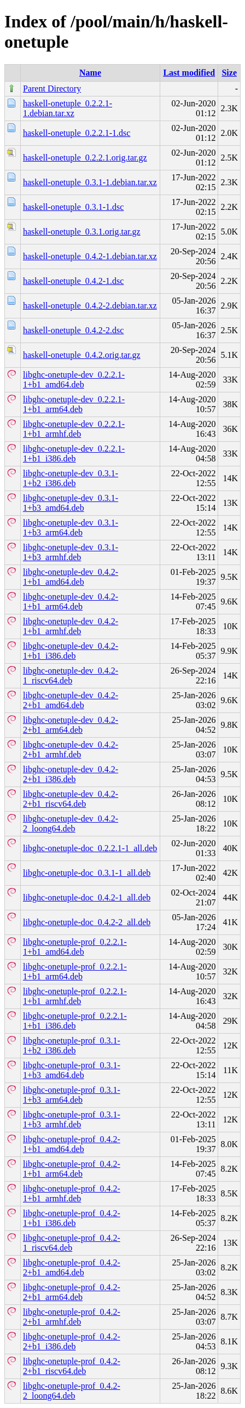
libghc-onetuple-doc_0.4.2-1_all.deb (86, 897)
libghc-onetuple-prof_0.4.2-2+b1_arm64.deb (71, 1292)
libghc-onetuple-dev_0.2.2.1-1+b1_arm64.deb (74, 404)
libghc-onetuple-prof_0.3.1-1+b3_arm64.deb (71, 1094)
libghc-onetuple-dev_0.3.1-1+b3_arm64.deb (70, 527)
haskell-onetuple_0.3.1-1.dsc (73, 207)
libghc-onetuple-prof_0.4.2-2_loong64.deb (71, 1390)
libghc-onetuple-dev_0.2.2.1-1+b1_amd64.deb (74, 379)
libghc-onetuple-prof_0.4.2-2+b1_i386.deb (71, 1341)
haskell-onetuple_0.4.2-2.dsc (73, 330)
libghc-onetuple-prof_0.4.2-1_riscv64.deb (71, 1242)
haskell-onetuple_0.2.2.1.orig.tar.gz (85, 157)
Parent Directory (52, 88)
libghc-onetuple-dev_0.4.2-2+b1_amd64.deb (70, 700)
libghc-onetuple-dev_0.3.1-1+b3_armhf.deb (70, 552)
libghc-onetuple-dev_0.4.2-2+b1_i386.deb (70, 774)
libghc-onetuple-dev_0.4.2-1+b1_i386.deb (70, 650)
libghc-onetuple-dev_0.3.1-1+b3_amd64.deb (70, 502)
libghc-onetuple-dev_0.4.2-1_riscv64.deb (70, 675)
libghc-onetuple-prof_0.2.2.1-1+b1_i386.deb (75, 1020)
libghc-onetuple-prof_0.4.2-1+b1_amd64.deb (71, 1144)
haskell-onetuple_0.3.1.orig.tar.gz (82, 231)
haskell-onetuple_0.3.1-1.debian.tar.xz (90, 182)
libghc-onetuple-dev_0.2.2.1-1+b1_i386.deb (74, 453)
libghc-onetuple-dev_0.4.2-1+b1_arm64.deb (70, 601)
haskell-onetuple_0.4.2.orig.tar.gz (82, 355)
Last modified (189, 72)
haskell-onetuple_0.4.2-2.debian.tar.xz (90, 305)
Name (90, 72)
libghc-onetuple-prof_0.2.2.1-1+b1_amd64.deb (75, 946)
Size (229, 72)
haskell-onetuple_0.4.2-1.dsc (73, 281)
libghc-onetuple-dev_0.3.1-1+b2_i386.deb (70, 478)
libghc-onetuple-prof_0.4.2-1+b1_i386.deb (71, 1218)
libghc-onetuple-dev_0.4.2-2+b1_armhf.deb (70, 749)
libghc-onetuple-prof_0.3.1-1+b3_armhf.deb (71, 1119)
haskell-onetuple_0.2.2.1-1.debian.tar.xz (67, 108)
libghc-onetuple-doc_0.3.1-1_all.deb (86, 872)
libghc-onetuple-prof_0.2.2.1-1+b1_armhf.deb (75, 996)
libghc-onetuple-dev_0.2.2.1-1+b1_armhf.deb (74, 428)
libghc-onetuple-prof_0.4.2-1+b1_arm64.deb (71, 1168)
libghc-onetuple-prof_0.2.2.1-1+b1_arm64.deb (75, 971)
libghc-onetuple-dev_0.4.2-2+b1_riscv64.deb (70, 798)
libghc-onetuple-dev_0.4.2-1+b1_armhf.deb (70, 626)
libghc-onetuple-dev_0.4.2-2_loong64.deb (70, 823)
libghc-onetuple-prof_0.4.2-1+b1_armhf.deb (71, 1193)
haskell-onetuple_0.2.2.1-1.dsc (76, 133)
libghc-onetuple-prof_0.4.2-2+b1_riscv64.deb (71, 1366)
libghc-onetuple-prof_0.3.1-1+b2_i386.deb (71, 1045)
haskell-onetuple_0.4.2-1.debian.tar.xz (90, 256)
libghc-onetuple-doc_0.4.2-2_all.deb (86, 922)
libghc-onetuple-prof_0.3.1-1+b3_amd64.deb (71, 1070)
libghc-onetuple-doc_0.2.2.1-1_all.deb (90, 848)
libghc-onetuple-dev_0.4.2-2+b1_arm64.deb (70, 724)
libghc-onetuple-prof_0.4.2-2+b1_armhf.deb (71, 1316)
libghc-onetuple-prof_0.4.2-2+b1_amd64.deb (71, 1267)
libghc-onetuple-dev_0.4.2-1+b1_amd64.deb (70, 576)
